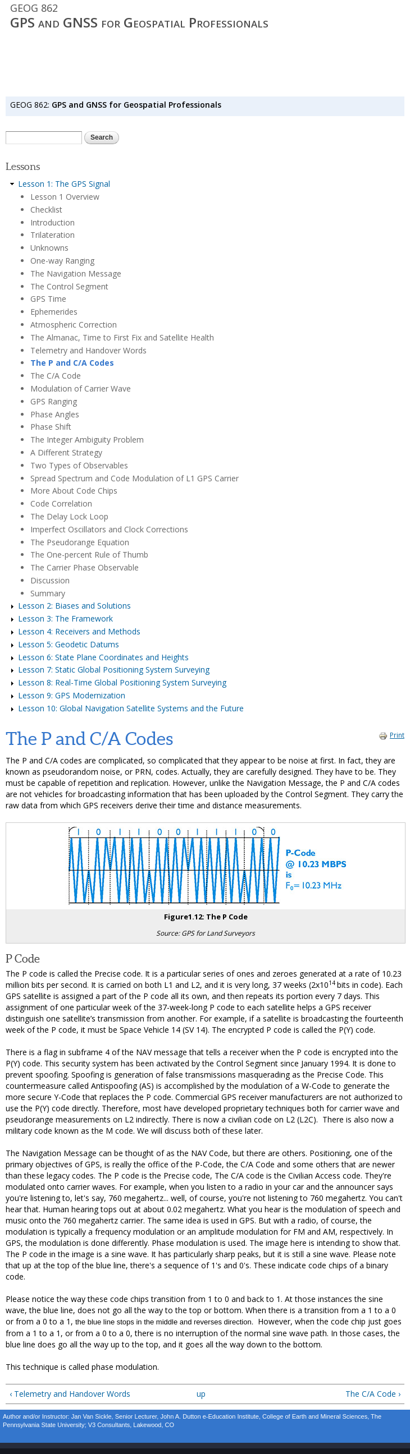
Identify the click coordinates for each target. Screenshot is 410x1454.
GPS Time (48, 298)
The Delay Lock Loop (69, 516)
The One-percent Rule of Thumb (89, 554)
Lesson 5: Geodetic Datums (68, 644)
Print (391, 735)
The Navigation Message (75, 273)
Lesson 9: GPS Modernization (71, 695)
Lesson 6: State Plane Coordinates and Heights (103, 657)
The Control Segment (69, 286)
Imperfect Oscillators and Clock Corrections (109, 529)
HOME (18, 87)
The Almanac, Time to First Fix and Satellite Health (122, 337)
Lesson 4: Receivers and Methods (79, 631)
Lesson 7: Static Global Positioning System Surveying (113, 669)
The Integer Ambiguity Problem (87, 439)
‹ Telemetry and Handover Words (70, 1393)
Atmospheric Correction (73, 324)
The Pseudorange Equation (79, 542)
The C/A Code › (372, 1393)
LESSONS (137, 87)
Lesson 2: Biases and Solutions (74, 605)
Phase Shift (50, 426)
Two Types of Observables (79, 465)
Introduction (52, 222)
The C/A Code (55, 375)
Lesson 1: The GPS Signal (64, 183)
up (201, 1393)
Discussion (50, 580)
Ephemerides (54, 311)
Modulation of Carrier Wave (80, 388)
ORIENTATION (94, 87)
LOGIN (245, 87)
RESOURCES (209, 87)
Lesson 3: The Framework (65, 618)
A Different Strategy (66, 452)
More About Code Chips (73, 490)
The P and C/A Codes (72, 362)
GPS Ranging (53, 401)
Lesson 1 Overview (64, 196)
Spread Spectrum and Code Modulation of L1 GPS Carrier (134, 478)
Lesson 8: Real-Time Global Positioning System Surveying (122, 682)
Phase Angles (54, 414)
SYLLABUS (50, 87)
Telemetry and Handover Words (88, 350)
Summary (47, 593)
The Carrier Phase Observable (84, 567)
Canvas (171, 87)
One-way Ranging (62, 260)
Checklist (46, 209)
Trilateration (52, 234)
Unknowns (49, 247)
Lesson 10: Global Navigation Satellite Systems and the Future (131, 708)
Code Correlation (61, 503)
